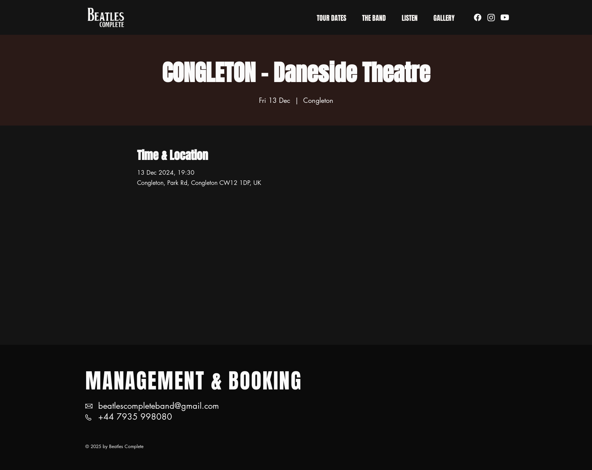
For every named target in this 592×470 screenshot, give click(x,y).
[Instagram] (491, 17)
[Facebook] (478, 17)
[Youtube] (505, 17)
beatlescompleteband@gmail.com (158, 405)
